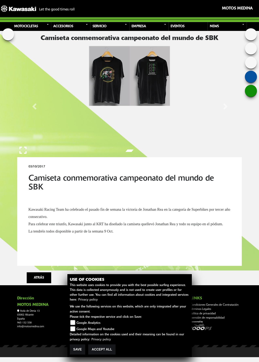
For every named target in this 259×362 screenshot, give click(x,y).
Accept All (102, 349)
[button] (32, 26)
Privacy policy (88, 299)
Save (77, 349)
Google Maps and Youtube (95, 329)
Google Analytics (88, 323)
